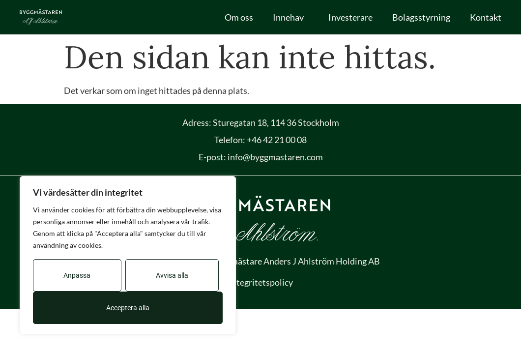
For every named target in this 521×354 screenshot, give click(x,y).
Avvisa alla (172, 275)
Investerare (350, 17)
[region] (128, 255)
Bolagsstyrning (421, 17)
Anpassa (76, 275)
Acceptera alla (127, 308)
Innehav (291, 17)
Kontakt (485, 17)
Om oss (239, 17)
